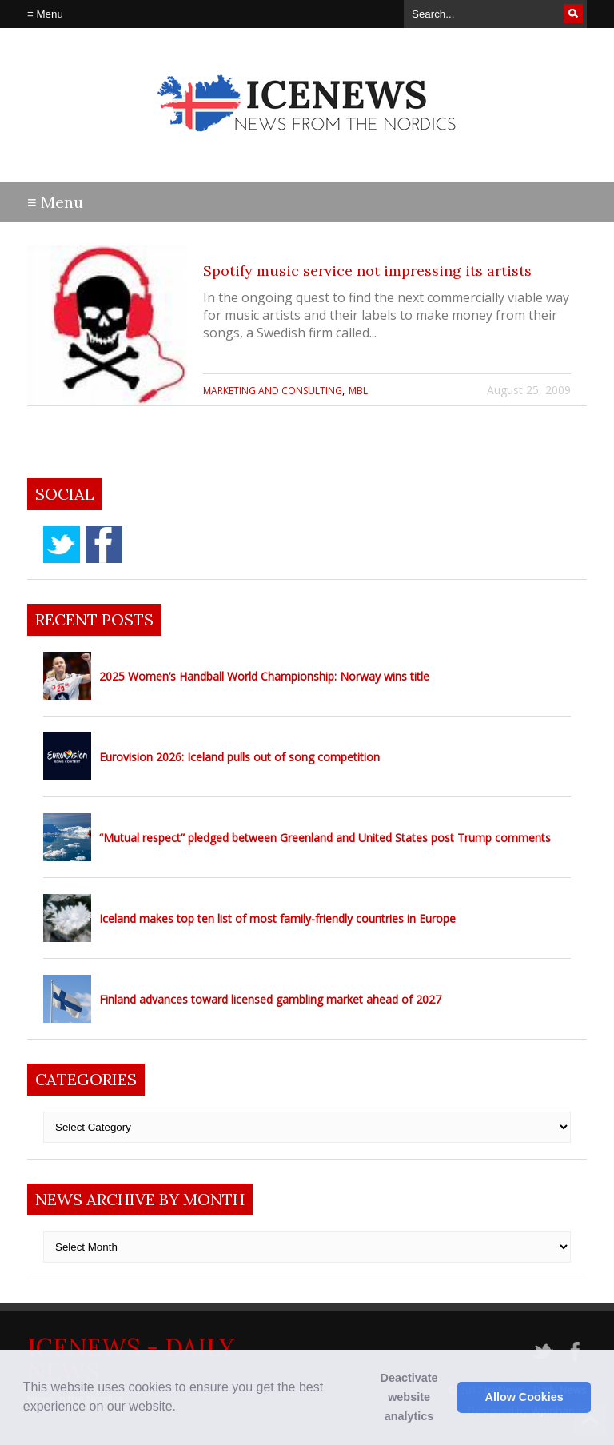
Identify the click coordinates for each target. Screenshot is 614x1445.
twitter (61, 544)
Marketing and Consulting (272, 390)
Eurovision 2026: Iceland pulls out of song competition (239, 756)
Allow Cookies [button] (524, 1397)
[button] (181, 1408)
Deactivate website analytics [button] (409, 1397)
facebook (104, 544)
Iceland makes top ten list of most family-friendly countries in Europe (277, 918)
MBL (358, 390)
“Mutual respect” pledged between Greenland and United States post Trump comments (325, 837)
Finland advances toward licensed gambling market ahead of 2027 (270, 999)
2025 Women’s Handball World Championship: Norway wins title (264, 676)
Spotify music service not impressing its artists (367, 270)
